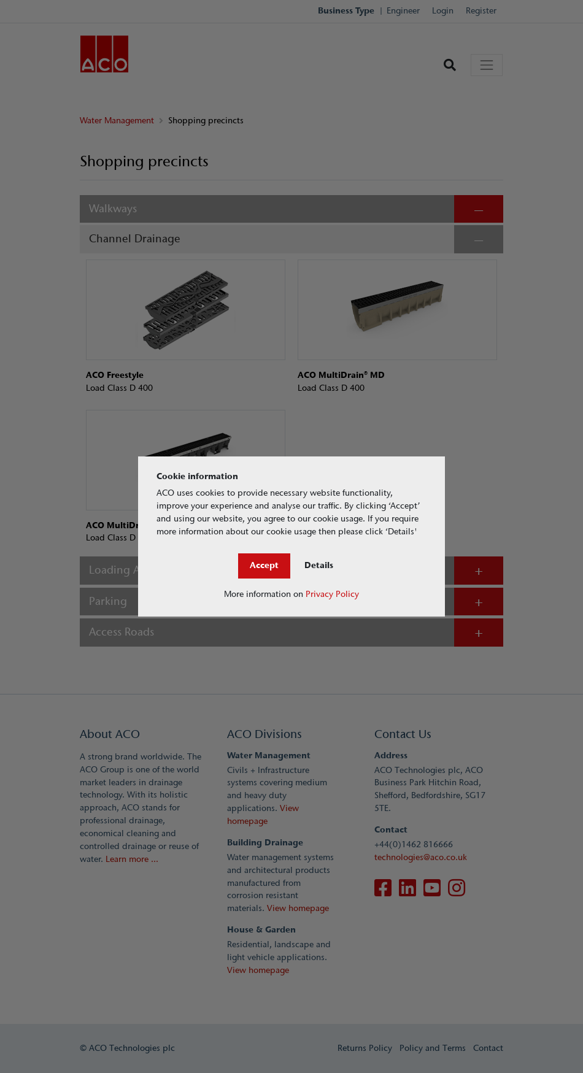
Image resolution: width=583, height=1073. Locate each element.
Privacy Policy (332, 594)
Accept (264, 565)
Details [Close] (318, 565)
